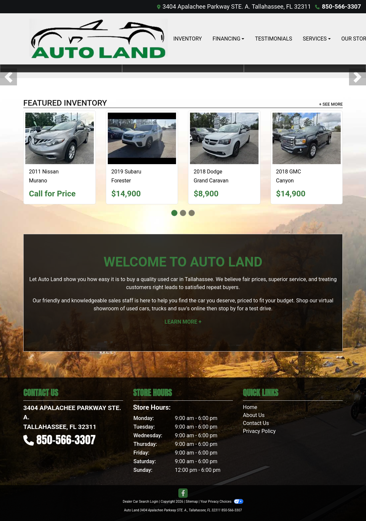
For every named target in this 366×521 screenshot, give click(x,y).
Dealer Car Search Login (140, 501)
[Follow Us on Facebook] (183, 493)
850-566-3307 (341, 6)
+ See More (331, 104)
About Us (254, 415)
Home (250, 407)
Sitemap (192, 501)
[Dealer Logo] (98, 39)
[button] (8, 76)
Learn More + (183, 322)
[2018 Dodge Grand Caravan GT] (224, 138)
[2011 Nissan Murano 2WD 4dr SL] (59, 138)
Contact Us (256, 423)
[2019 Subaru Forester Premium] (142, 138)
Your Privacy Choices (221, 501)
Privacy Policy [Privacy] (259, 431)
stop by (227, 308)
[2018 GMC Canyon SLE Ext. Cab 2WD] (307, 138)
